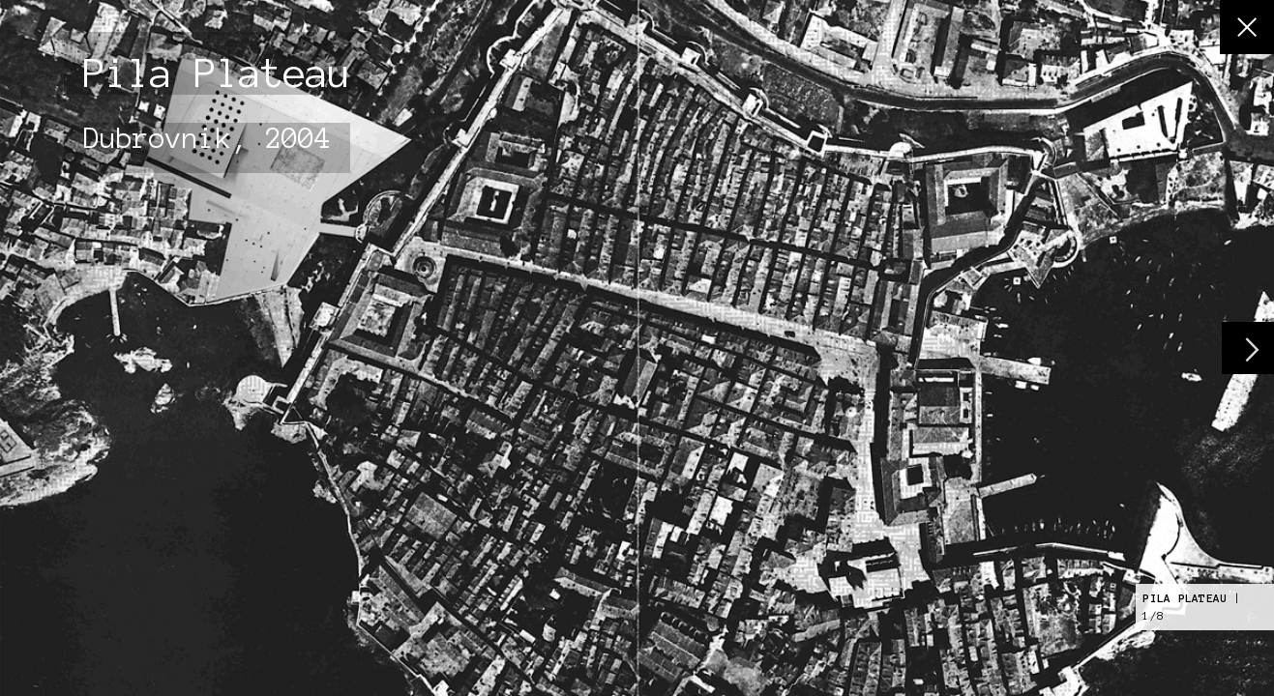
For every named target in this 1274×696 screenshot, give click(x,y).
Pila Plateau (1184, 598)
